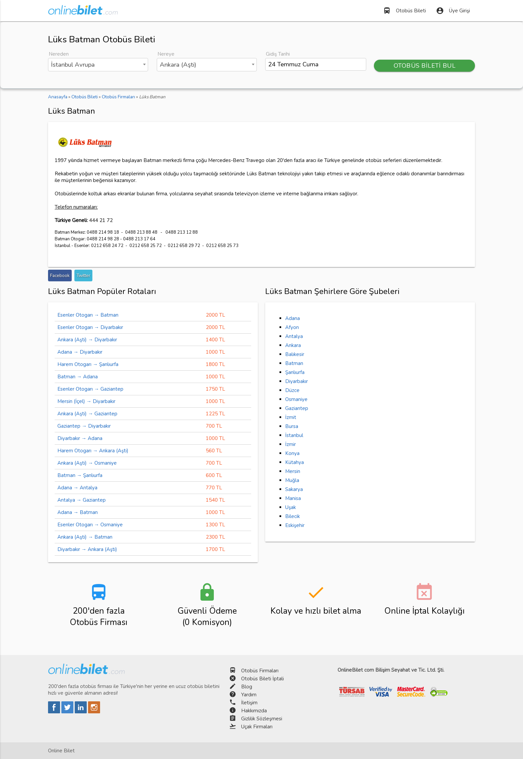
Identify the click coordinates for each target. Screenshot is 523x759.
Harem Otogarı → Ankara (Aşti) (92, 450)
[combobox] (98, 64)
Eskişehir (295, 525)
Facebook (60, 275)
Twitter (83, 275)
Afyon (292, 327)
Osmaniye (296, 399)
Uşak (290, 507)
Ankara (293, 345)
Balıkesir (294, 354)
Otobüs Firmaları (260, 670)
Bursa (291, 426)
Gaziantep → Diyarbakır (84, 426)
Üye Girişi (453, 10)
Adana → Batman (77, 512)
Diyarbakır (296, 381)
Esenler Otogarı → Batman (87, 315)
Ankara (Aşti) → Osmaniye (87, 463)
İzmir (290, 444)
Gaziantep (296, 408)
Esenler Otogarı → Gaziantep (90, 389)
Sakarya (294, 489)
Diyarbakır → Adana (79, 438)
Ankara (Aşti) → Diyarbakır (87, 339)
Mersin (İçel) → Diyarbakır (86, 401)
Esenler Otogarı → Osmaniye (90, 524)
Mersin (292, 471)
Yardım (248, 694)
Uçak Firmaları (257, 726)
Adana (292, 318)
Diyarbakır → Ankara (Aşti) (87, 549)
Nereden (59, 54)
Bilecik (292, 516)
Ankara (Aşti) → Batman (84, 537)
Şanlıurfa (295, 372)
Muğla (292, 480)
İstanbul (294, 435)
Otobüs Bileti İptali (262, 678)
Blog (246, 686)
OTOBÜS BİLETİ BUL (424, 65)
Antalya (294, 336)
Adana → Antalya (77, 487)
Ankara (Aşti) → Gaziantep (87, 413)
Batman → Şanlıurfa (79, 475)
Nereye (165, 54)
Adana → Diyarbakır (79, 352)
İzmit (290, 417)
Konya (292, 453)
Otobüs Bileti (404, 10)
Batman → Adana (77, 376)
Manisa (293, 498)
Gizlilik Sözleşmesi (261, 718)
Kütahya (294, 462)
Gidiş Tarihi (278, 54)
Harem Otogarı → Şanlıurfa (87, 364)
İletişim (249, 702)
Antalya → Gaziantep (81, 500)
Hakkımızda (254, 710)
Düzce (292, 390)
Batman (294, 363)
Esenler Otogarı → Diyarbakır (90, 327)
